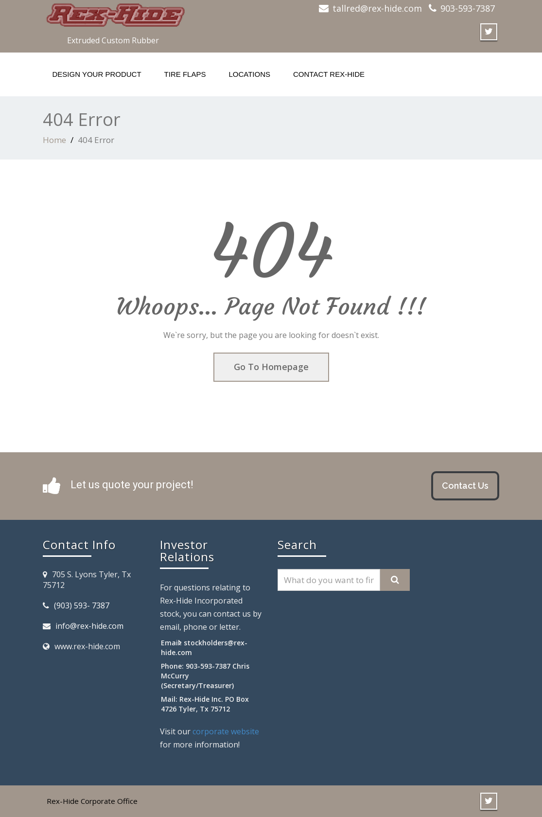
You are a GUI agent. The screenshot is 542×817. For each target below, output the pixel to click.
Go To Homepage (271, 367)
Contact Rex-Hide (329, 74)
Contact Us (465, 485)
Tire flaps (185, 74)
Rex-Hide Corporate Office (92, 801)
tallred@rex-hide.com (377, 8)
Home (54, 139)
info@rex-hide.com (89, 626)
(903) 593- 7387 (81, 605)
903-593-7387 (467, 8)
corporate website (225, 731)
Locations (249, 74)
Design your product (96, 74)
